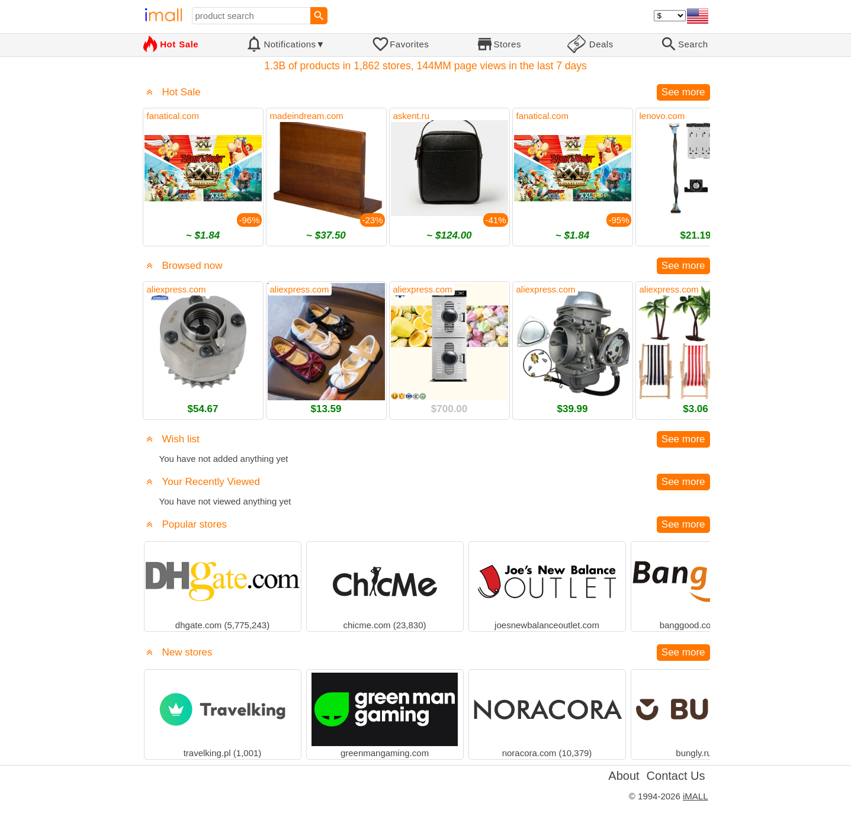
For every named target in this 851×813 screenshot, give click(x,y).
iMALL (695, 796)
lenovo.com (662, 116)
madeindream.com (306, 116)
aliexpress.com (176, 289)
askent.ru (411, 116)
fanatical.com (173, 116)
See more (683, 92)
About (623, 775)
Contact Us (676, 775)
